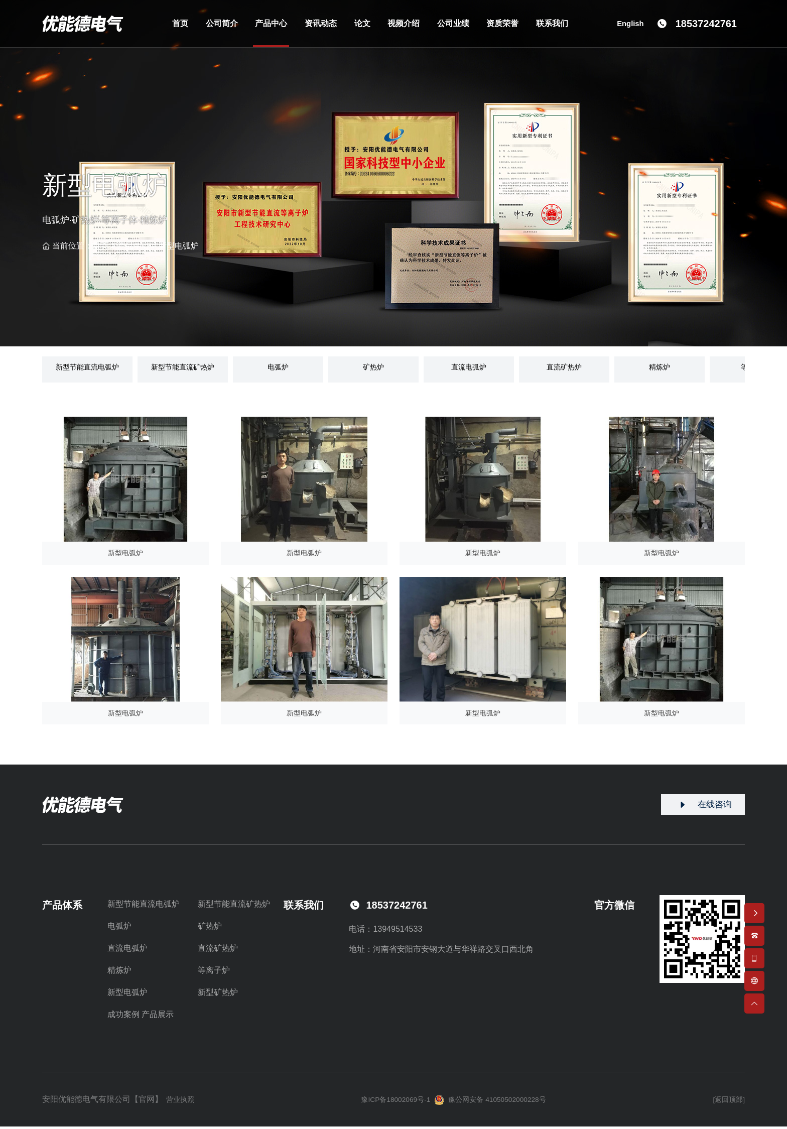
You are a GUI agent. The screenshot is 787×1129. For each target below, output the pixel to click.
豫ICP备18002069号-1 (388, 1101)
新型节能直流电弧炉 (143, 906)
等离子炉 (214, 972)
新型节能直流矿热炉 (234, 906)
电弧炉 (119, 928)
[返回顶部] (726, 1101)
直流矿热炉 (218, 950)
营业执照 (183, 1101)
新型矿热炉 (218, 994)
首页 (100, 245)
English (629, 27)
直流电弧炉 (127, 950)
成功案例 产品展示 (140, 1017)
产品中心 (133, 245)
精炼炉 (119, 972)
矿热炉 (210, 928)
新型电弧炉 (179, 245)
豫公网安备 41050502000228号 (495, 1102)
